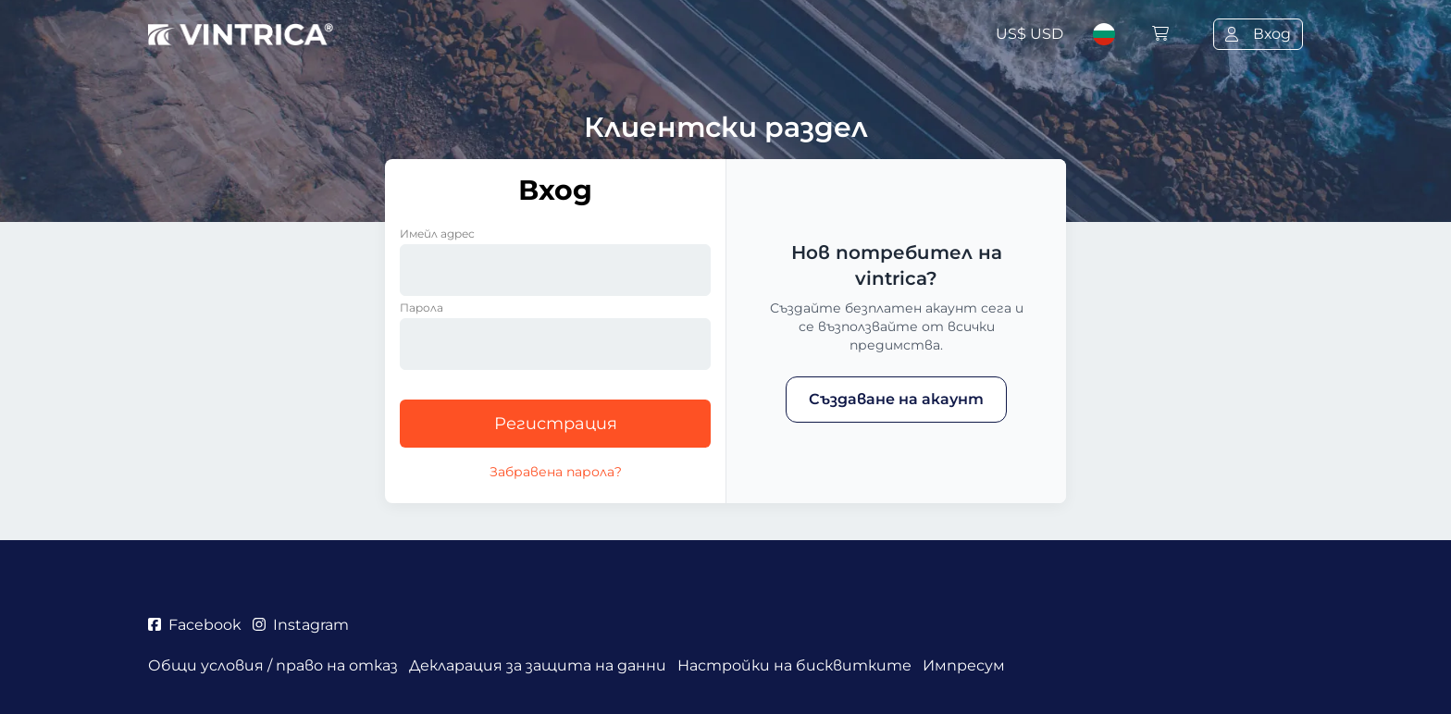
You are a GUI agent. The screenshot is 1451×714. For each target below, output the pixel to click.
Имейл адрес (437, 233)
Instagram (301, 625)
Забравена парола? (556, 471)
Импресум (964, 665)
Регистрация (555, 423)
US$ (1029, 34)
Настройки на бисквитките (794, 665)
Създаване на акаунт (896, 399)
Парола (421, 307)
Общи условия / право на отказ (273, 665)
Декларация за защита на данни (537, 665)
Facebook (195, 625)
